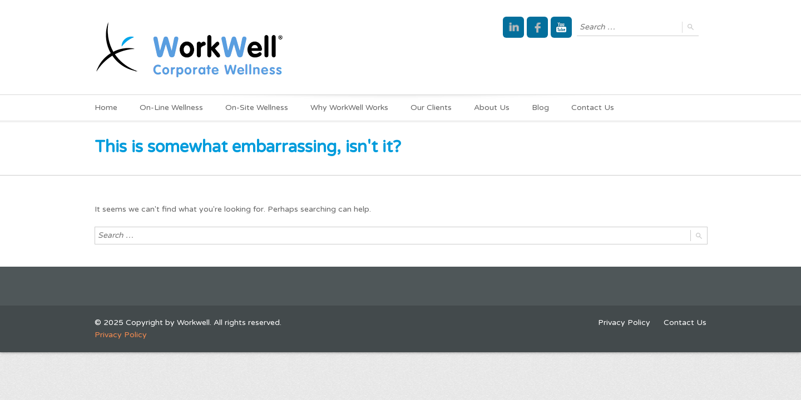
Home (106, 107)
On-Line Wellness (171, 107)
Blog (540, 107)
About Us (492, 107)
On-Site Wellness (256, 107)
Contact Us (592, 107)
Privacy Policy (624, 322)
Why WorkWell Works (349, 107)
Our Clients (431, 107)
